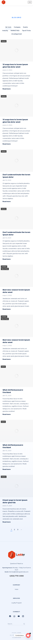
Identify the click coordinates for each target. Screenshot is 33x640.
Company (4, 266)
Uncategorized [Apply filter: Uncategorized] (16, 34)
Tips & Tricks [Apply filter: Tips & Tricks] (26, 30)
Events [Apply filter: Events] (25, 27)
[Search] (24, 624)
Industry (4, 41)
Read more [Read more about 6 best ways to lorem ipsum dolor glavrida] (7, 522)
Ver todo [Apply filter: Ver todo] (8, 27)
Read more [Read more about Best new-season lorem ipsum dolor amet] (7, 309)
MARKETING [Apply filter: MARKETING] (15, 30)
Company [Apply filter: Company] (17, 27)
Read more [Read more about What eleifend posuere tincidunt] (7, 414)
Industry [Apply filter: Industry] (5, 30)
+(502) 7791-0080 (16, 576)
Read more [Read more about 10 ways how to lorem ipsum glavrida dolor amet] (7, 89)
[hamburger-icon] (30, 2)
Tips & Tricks (5, 269)
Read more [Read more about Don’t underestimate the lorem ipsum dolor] (7, 201)
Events (3, 366)
